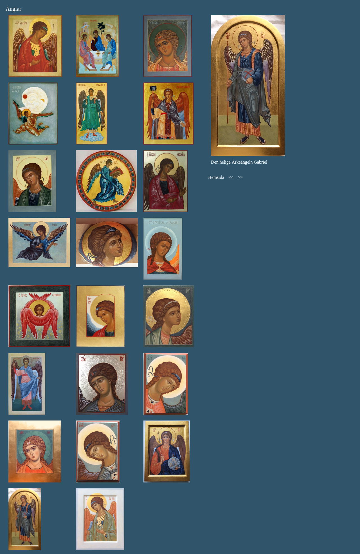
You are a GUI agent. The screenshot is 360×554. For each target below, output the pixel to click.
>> (240, 177)
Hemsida (216, 177)
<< (230, 177)
